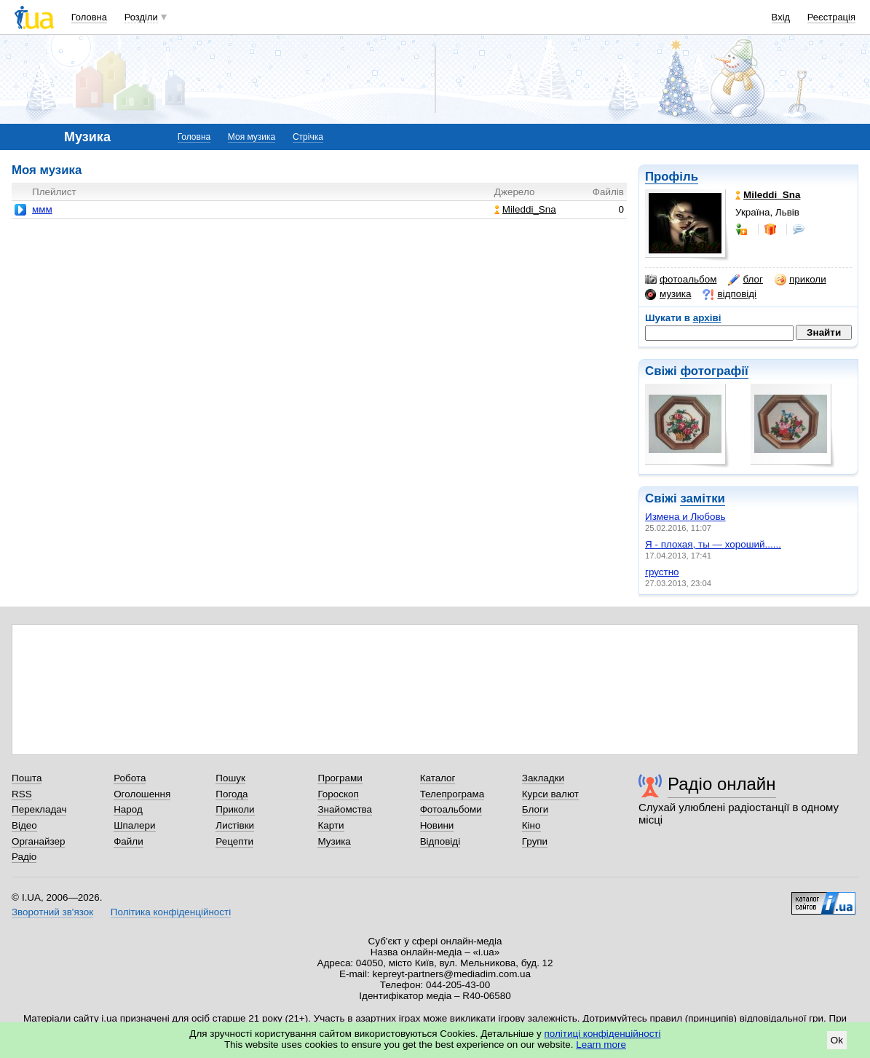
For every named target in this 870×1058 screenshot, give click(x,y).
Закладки (543, 778)
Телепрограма (452, 794)
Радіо (24, 856)
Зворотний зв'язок (52, 912)
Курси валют (550, 794)
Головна (89, 17)
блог (745, 279)
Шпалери (134, 825)
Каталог (438, 778)
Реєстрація (831, 17)
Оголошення (142, 794)
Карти (330, 825)
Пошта (26, 778)
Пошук (230, 778)
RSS (22, 794)
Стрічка (308, 137)
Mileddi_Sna (525, 209)
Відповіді (440, 841)
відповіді (729, 294)
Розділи (141, 17)
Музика (333, 841)
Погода (231, 794)
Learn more (601, 1044)
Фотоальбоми (451, 809)
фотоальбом (680, 279)
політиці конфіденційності (603, 1033)
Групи (534, 841)
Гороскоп (337, 794)
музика (668, 294)
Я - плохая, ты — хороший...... (713, 544)
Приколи (234, 809)
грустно (662, 571)
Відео (24, 825)
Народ (128, 809)
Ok (837, 1040)
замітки (702, 498)
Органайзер (38, 841)
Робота (130, 778)
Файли (128, 841)
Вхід (781, 17)
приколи (800, 279)
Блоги (535, 809)
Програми (339, 778)
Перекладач (39, 809)
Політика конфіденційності (171, 912)
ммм (42, 209)
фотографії (714, 371)
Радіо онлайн (722, 784)
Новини (437, 825)
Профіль (671, 176)
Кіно (531, 825)
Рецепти (234, 841)
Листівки (234, 825)
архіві (707, 317)
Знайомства (344, 809)
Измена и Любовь (685, 516)
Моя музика (251, 137)
